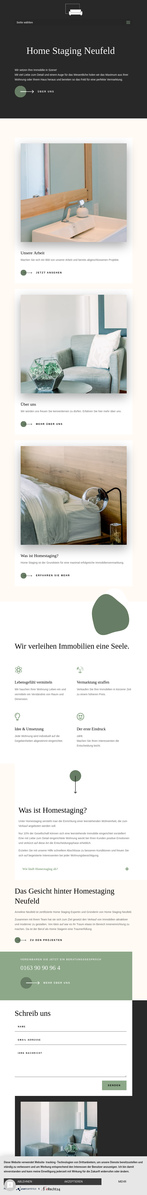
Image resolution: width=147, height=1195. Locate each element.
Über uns (46, 91)
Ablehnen (24, 1181)
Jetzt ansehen (49, 272)
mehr (122, 1181)
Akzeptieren (73, 1181)
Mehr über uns (49, 424)
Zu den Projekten (46, 940)
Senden (114, 1085)
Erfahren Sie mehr (53, 575)
